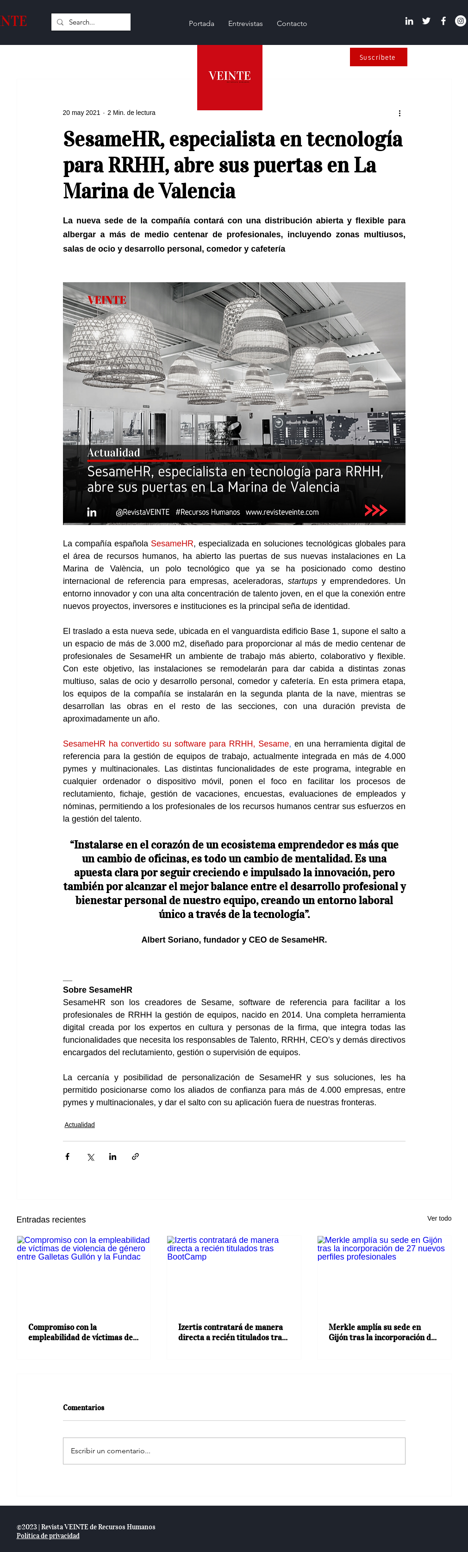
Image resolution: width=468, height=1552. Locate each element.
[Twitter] (426, 20)
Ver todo (439, 1218)
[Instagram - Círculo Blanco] (460, 20)
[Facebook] (443, 20)
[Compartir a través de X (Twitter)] (90, 1156)
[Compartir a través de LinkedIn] (112, 1156)
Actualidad (80, 1124)
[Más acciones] (400, 112)
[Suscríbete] (378, 57)
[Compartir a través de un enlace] (135, 1156)
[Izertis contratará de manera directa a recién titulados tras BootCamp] (234, 1273)
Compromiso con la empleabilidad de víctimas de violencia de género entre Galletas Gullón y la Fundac (80, 1332)
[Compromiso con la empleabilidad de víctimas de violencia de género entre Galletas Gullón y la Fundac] (84, 1273)
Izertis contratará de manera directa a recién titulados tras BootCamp (232, 1332)
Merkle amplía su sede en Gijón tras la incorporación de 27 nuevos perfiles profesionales (382, 1332)
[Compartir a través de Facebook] (67, 1156)
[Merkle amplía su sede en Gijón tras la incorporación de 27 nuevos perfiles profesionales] (384, 1273)
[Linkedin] (409, 20)
